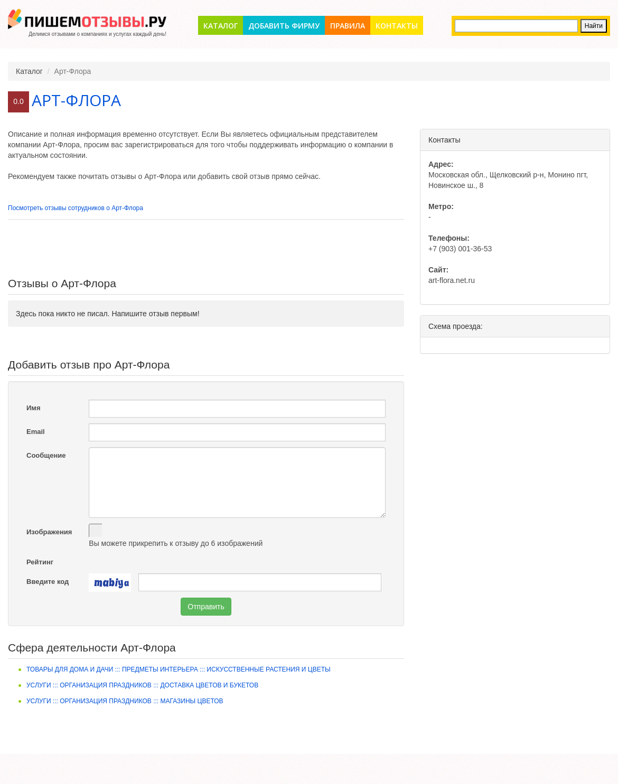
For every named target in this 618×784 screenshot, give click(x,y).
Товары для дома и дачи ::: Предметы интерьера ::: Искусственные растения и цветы (178, 669)
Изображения (49, 532)
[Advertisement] (206, 248)
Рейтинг (39, 562)
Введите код (47, 581)
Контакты (397, 26)
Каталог (220, 26)
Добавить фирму (284, 26)
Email (35, 432)
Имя (33, 408)
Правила (347, 26)
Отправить (206, 606)
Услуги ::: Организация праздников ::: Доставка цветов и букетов (142, 685)
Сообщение (46, 455)
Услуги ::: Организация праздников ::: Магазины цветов (124, 701)
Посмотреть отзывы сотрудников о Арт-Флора (75, 208)
